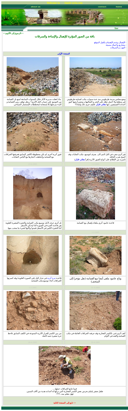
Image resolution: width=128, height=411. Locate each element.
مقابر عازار (101, 104)
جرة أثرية (51, 278)
